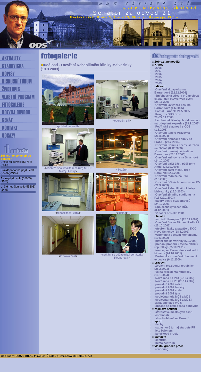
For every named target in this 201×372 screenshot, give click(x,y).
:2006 (158, 73)
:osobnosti (161, 315)
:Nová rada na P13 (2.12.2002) (174, 278)
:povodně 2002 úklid (168, 284)
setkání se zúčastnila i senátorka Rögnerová (122, 256)
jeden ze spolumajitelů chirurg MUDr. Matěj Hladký (69, 169)
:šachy (158, 324)
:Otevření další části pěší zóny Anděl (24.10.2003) (174, 165)
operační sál (122, 120)
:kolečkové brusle (166, 333)
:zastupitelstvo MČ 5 (168, 302)
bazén (122, 169)
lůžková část (68, 256)
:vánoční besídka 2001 (169, 213)
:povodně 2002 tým (167, 293)
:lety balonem (163, 330)
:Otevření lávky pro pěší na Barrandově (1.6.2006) (172, 106)
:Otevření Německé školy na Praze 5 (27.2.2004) (173, 140)
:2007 (158, 70)
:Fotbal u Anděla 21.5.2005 (172, 111)
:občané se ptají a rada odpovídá (176, 305)
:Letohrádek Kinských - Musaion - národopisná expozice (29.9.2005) (177, 122)
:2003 (158, 83)
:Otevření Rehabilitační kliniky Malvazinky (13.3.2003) (174, 190)
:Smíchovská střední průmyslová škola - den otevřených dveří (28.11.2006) (176, 98)
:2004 (158, 80)
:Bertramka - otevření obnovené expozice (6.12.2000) (175, 258)
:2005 (158, 77)
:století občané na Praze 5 (171, 318)
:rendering (161, 349)
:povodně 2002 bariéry (169, 287)
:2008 (158, 67)
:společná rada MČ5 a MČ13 (173, 299)
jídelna (122, 212)
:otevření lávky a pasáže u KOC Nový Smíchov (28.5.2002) (175, 230)
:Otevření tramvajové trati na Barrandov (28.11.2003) (173, 153)
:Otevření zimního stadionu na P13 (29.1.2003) (174, 196)
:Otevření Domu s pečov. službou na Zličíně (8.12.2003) (176, 146)
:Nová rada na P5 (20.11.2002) (174, 281)
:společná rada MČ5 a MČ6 (172, 296)
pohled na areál (68, 126)
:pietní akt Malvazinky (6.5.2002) (175, 240)
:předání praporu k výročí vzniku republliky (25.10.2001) (176, 245)
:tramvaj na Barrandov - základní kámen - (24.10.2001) (176, 252)
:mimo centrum (164, 342)
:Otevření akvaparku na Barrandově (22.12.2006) (170, 91)
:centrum (160, 339)
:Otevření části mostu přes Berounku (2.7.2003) (172, 171)
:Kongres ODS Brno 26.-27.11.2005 (167, 116)
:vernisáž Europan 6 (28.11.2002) (176, 219)
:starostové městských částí (173, 312)
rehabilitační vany (68, 212)
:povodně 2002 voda (168, 290)
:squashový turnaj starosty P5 (174, 327)
